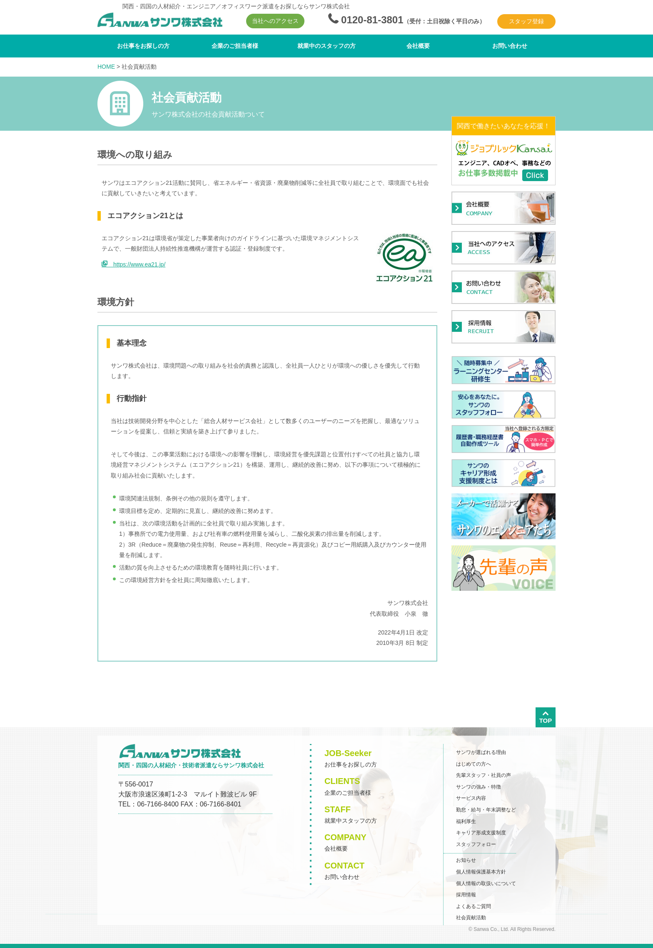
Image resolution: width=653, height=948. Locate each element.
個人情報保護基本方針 (481, 872)
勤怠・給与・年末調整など (486, 810)
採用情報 (466, 895)
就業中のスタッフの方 (326, 45)
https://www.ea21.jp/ (133, 264)
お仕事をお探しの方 (143, 45)
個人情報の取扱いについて (486, 883)
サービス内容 (471, 798)
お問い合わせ (509, 45)
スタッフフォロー (476, 844)
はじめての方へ (473, 764)
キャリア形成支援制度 (481, 833)
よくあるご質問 (473, 906)
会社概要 (418, 45)
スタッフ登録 (526, 21)
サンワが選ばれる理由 (481, 752)
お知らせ (466, 860)
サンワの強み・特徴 (478, 787)
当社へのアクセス (275, 20)
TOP (545, 717)
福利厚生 (466, 821)
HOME (106, 66)
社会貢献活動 (471, 918)
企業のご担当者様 (235, 45)
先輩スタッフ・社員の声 (483, 775)
